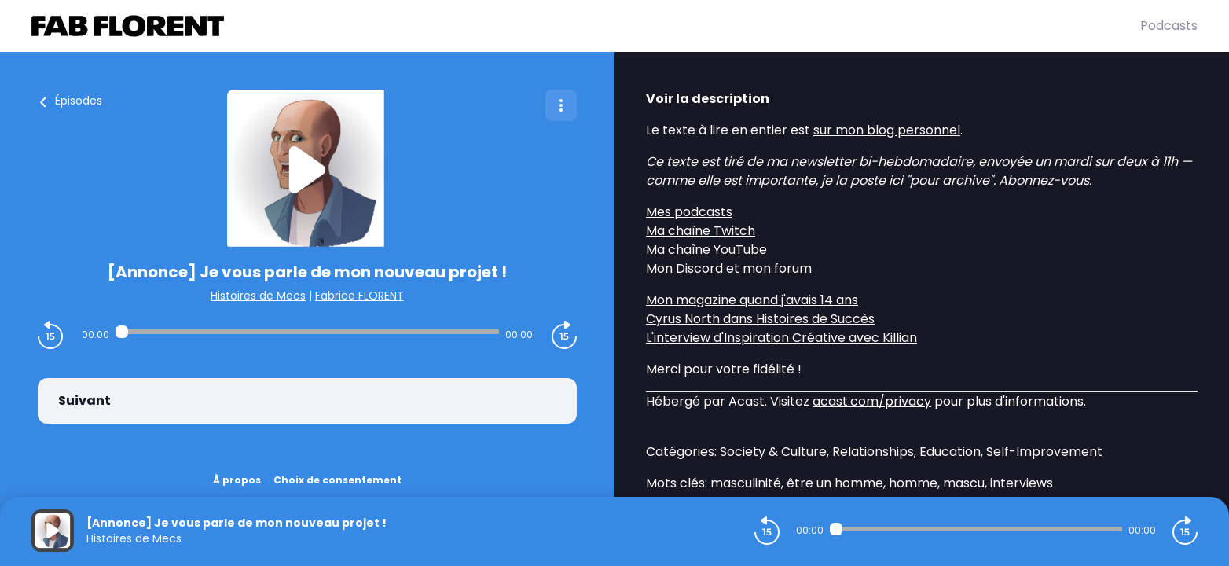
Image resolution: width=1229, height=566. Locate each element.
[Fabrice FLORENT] (585, 26)
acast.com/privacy (872, 401)
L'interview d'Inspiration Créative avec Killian (781, 338)
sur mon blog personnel (886, 130)
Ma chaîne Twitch (700, 231)
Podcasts (1169, 26)
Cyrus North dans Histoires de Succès (760, 319)
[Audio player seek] (308, 331)
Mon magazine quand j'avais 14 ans (752, 300)
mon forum (777, 268)
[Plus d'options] (561, 105)
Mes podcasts (689, 212)
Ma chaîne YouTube (706, 250)
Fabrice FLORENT (359, 295)
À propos (237, 480)
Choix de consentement (337, 480)
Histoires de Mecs (258, 295)
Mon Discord (684, 268)
